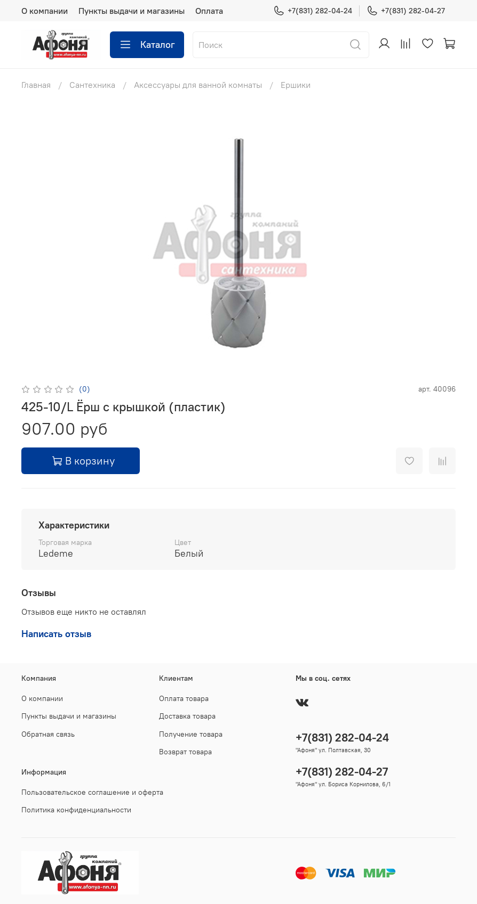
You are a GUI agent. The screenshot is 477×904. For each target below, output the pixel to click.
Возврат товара (185, 751)
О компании (44, 10)
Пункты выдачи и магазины (131, 10)
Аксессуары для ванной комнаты (198, 84)
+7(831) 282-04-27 (406, 11)
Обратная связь (48, 734)
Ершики (296, 84)
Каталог (147, 44)
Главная (36, 84)
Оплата (209, 10)
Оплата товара (184, 698)
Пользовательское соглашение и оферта (92, 792)
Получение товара (190, 734)
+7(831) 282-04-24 (312, 11)
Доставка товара (187, 716)
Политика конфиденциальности (76, 810)
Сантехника (92, 84)
